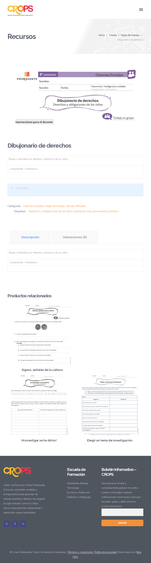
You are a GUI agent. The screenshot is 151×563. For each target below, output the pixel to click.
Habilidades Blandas (77, 483)
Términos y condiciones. (80, 552)
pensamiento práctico (105, 211)
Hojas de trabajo (130, 35)
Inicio (102, 35)
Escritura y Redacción (78, 492)
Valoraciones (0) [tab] (75, 237)
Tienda (113, 35)
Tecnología (73, 488)
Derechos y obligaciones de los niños (50, 211)
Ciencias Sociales (33, 206)
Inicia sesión (22, 188)
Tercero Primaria (75, 206)
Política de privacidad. (105, 552)
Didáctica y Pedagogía (79, 497)
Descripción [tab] (30, 237)
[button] (137, 69)
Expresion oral (82, 211)
